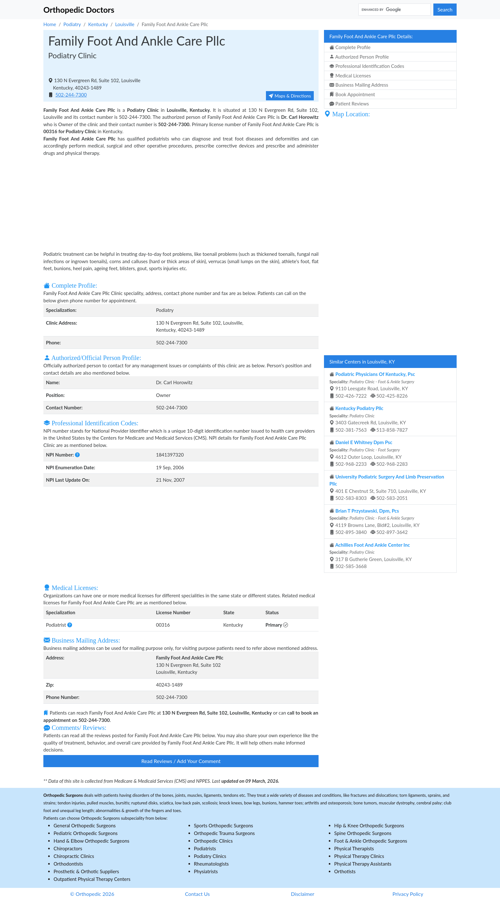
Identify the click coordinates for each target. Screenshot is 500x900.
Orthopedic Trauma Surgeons (224, 833)
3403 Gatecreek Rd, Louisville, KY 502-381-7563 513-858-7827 (368, 419)
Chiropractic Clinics (74, 856)
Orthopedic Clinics (213, 841)
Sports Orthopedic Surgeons (223, 825)
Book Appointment (352, 94)
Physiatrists (206, 871)
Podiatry (72, 24)
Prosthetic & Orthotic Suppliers (86, 871)
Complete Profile (350, 47)
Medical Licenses (350, 75)
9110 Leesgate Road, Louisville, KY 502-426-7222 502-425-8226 (372, 385)
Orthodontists (68, 864)
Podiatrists (205, 848)
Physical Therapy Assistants (362, 864)
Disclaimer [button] (302, 894)
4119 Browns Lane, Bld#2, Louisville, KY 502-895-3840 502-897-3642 (374, 521)
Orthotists (345, 871)
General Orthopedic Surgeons (85, 825)
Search (445, 9)
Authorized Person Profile (359, 57)
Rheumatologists (211, 864)
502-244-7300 (71, 94)
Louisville (124, 24)
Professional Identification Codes (366, 66)
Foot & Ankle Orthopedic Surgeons (370, 841)
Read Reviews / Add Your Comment (180, 761)
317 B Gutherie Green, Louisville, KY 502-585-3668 (370, 555)
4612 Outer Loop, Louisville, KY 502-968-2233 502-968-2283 (368, 453)
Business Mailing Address (358, 85)
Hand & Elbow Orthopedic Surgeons (91, 841)
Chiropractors (68, 848)
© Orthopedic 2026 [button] (92, 894)
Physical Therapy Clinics (359, 856)
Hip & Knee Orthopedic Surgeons (369, 825)
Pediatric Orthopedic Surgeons (86, 833)
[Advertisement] (181, 202)
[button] (77, 454)
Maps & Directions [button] (290, 95)
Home (49, 24)
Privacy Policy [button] (408, 894)
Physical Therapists (354, 848)
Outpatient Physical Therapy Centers (92, 879)
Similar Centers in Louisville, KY (362, 361)
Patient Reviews (349, 103)
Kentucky (98, 24)
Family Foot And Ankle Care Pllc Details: (371, 36)
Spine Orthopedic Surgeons (363, 833)
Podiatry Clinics (210, 856)
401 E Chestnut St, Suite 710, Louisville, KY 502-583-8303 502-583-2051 (386, 487)
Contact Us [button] (197, 894)
